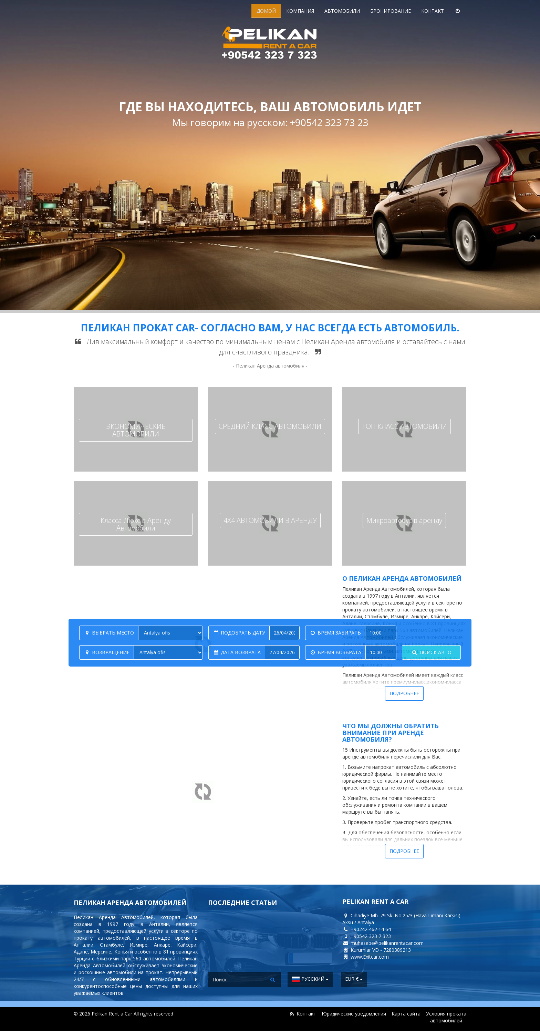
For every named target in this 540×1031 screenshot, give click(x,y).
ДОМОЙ (266, 11)
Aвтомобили (342, 11)
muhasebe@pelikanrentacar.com (387, 943)
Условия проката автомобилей (446, 1017)
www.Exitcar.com (370, 956)
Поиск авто (431, 652)
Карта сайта (406, 1013)
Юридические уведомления (354, 1013)
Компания (300, 11)
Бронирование (390, 11)
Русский (310, 979)
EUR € (354, 979)
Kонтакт (432, 11)
